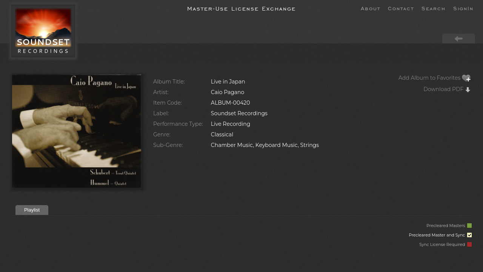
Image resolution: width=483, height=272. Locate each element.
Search (433, 8)
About (370, 8)
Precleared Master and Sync (440, 235)
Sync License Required (445, 244)
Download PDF (447, 89)
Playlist (32, 210)
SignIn (463, 8)
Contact (401, 8)
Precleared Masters (449, 225)
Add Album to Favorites (434, 77)
